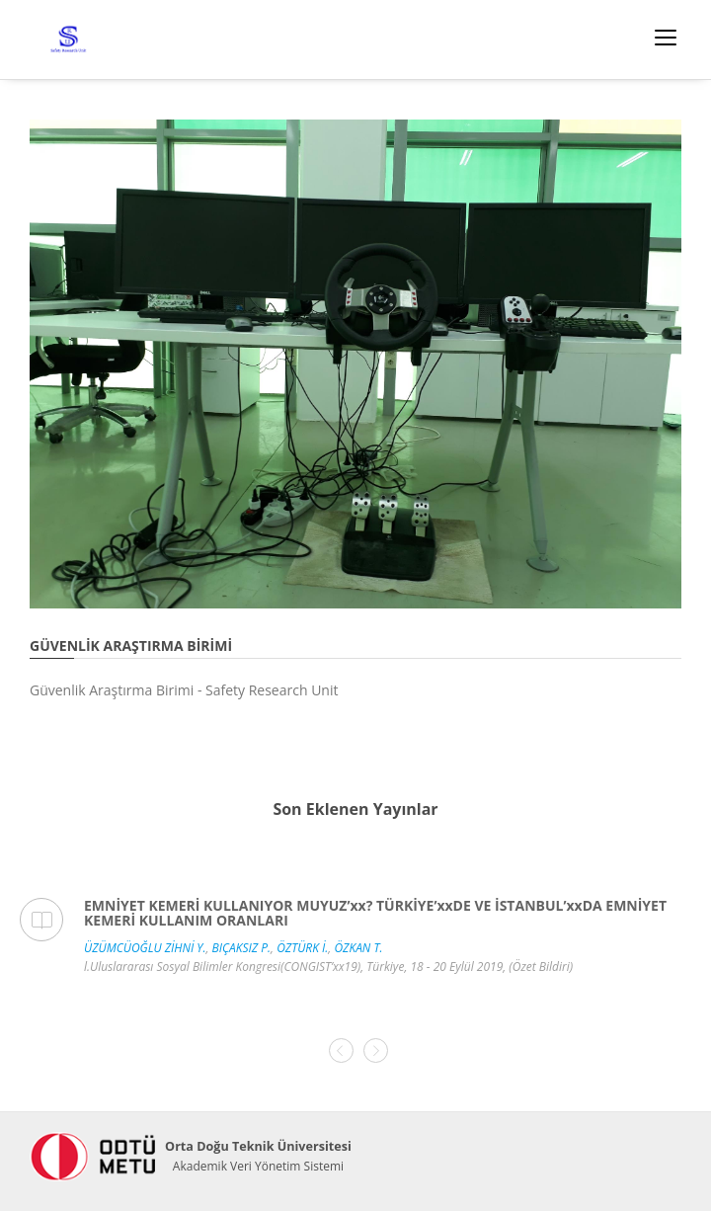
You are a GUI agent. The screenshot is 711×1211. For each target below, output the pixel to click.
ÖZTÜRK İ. (302, 947)
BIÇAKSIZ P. (242, 947)
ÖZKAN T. (358, 947)
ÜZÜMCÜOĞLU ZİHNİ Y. (144, 947)
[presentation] (341, 1050)
